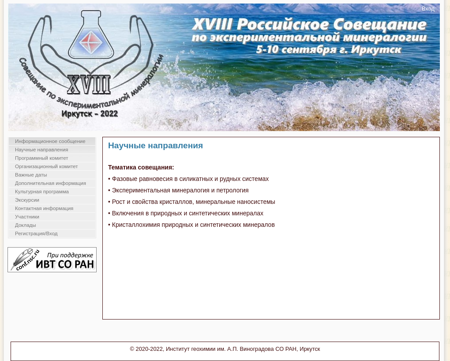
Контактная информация (44, 208)
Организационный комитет (46, 166)
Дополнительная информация (50, 183)
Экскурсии (27, 200)
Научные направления (41, 149)
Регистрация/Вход (36, 233)
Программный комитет (41, 158)
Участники (27, 216)
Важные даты (31, 174)
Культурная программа (42, 191)
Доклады (25, 225)
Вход (428, 8)
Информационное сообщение (50, 141)
